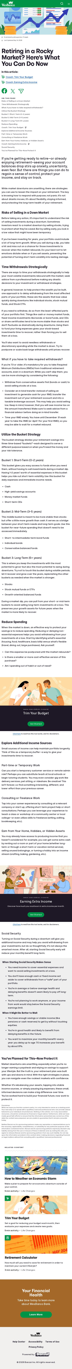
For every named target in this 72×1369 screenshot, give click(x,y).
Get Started (36, 724)
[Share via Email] (21, 91)
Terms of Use (52, 1342)
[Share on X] (13, 91)
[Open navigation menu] (69, 4)
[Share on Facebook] (4, 91)
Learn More (36, 1314)
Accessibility (35, 1342)
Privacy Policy (36, 1347)
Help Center (19, 1342)
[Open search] (62, 4)
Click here (17, 734)
